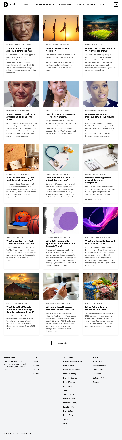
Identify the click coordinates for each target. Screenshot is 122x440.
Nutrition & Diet (65, 4)
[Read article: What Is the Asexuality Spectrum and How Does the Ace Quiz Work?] (61, 238)
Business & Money (70, 403)
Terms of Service (99, 366)
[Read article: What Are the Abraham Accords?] (61, 44)
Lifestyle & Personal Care (44, 4)
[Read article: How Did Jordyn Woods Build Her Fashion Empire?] (61, 109)
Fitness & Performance (86, 4)
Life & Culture (68, 411)
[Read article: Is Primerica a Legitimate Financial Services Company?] (100, 173)
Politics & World (69, 399)
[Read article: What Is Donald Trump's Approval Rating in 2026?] (21, 46)
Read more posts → (61, 343)
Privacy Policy (98, 361)
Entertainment (68, 386)
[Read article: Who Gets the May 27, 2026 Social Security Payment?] (21, 172)
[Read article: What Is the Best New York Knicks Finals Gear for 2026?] (21, 235)
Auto (65, 423)
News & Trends (69, 382)
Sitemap (96, 382)
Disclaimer (97, 374)
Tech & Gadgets (69, 394)
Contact (36, 366)
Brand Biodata (68, 407)
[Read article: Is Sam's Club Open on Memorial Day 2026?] (100, 301)
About (35, 361)
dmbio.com (9, 358)
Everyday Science (70, 378)
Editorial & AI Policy (100, 378)
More (103, 4)
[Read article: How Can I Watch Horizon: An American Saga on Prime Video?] (21, 110)
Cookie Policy (98, 370)
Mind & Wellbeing (69, 374)
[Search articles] (116, 4)
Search (36, 374)
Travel (65, 419)
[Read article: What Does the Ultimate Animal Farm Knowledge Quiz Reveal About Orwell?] (21, 303)
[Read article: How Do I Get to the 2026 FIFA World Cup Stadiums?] (100, 44)
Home (26, 4)
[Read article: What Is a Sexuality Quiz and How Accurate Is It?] (100, 238)
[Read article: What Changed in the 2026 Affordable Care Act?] (61, 172)
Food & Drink (68, 415)
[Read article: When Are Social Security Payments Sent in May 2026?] (61, 304)
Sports (65, 390)
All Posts (36, 370)
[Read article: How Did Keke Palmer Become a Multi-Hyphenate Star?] (100, 110)
